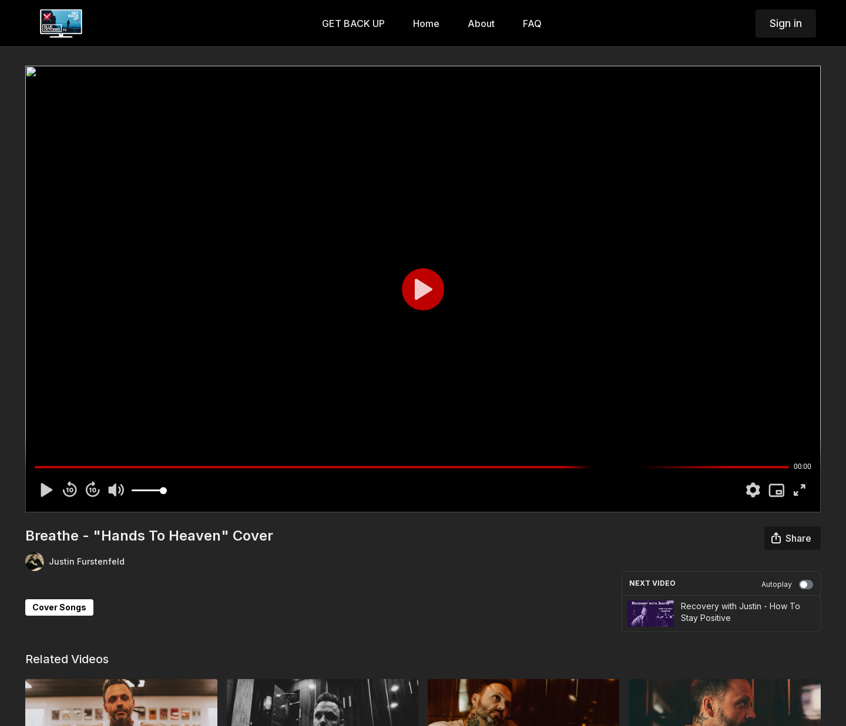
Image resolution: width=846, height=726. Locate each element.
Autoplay (787, 584)
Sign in (786, 23)
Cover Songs (59, 607)
